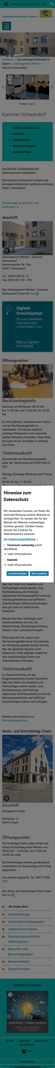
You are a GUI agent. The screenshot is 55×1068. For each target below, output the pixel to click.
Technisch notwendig (23, 547)
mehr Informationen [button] (19, 554)
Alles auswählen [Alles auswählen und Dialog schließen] (39, 573)
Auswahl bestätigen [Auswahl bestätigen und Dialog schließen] (17, 573)
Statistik (10, 560)
